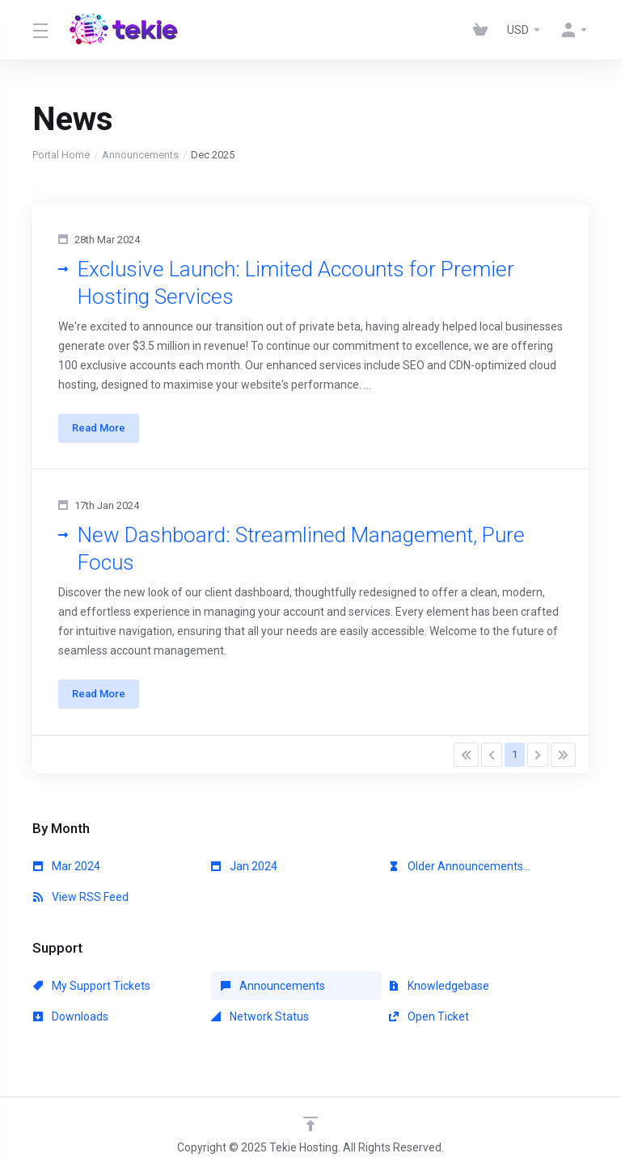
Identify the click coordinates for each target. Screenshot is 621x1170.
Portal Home (61, 155)
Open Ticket (429, 1016)
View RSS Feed (81, 896)
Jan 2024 (244, 866)
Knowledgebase (439, 985)
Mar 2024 (66, 866)
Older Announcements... (459, 866)
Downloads (70, 1016)
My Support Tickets (91, 985)
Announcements (140, 155)
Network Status (260, 1016)
